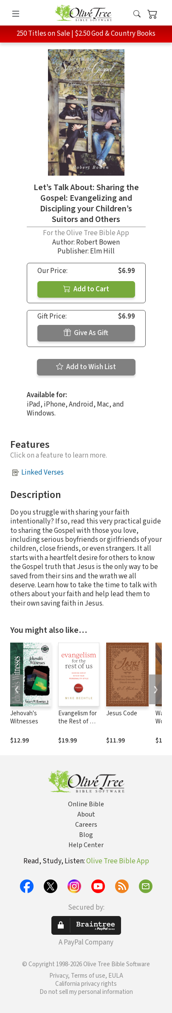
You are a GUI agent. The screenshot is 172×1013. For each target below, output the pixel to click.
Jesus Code (121, 713)
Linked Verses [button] (42, 472)
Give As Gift (86, 333)
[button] (137, 14)
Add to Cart (86, 289)
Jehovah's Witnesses (24, 717)
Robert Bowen (98, 242)
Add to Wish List (86, 367)
